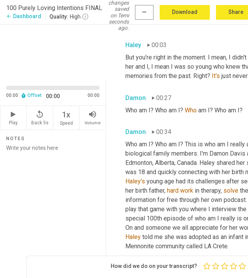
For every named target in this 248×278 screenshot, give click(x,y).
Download (184, 12)
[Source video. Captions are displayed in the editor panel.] (53, 51)
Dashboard (23, 16)
